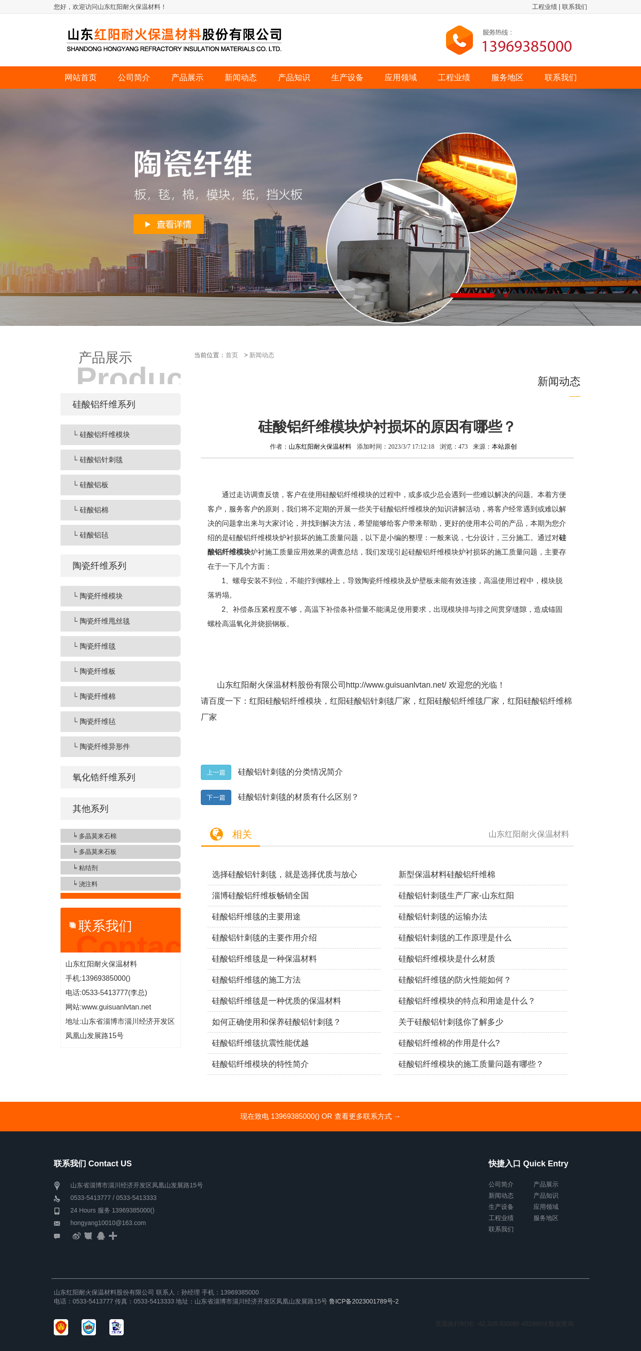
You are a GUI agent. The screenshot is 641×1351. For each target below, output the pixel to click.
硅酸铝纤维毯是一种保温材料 (264, 958)
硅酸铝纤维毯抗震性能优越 (260, 1043)
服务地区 (546, 1217)
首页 (231, 355)
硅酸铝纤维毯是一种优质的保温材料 (276, 1000)
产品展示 (546, 1184)
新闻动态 (261, 355)
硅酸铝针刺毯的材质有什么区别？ (298, 796)
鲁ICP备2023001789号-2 (364, 1301)
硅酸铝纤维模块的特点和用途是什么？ (467, 1000)
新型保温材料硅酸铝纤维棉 (446, 874)
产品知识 (546, 1195)
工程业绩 (544, 6)
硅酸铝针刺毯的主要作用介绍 (264, 937)
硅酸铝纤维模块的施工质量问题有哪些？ (471, 1064)
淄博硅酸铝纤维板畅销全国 (260, 895)
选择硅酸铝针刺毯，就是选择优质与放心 (284, 874)
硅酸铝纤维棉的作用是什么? (449, 1043)
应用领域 (546, 1206)
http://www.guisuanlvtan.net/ (396, 684)
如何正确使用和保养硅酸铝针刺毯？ (276, 1022)
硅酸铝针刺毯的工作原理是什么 (454, 937)
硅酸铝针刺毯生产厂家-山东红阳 (456, 895)
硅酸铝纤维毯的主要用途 (256, 916)
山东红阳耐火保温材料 (320, 446)
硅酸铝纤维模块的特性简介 (260, 1064)
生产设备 (501, 1206)
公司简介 (501, 1184)
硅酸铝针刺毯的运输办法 (442, 916)
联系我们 (574, 6)
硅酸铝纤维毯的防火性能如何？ (454, 979)
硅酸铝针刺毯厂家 (378, 701)
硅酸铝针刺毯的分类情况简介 (290, 771)
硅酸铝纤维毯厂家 (467, 701)
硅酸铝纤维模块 (293, 701)
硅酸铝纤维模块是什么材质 (446, 958)
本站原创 (504, 446)
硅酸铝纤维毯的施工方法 (256, 979)
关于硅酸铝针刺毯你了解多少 (450, 1022)
